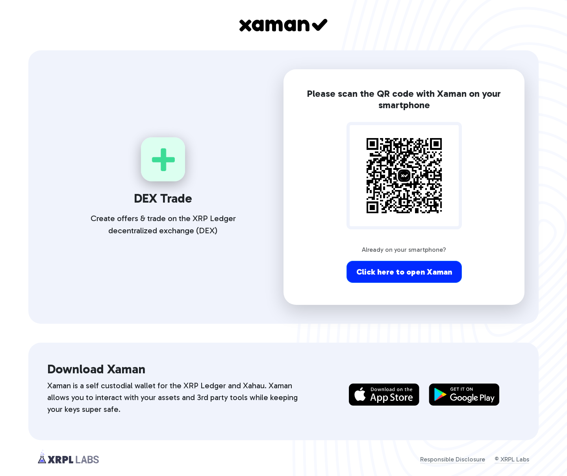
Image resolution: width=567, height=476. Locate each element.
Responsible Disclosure (452, 459)
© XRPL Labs (512, 459)
